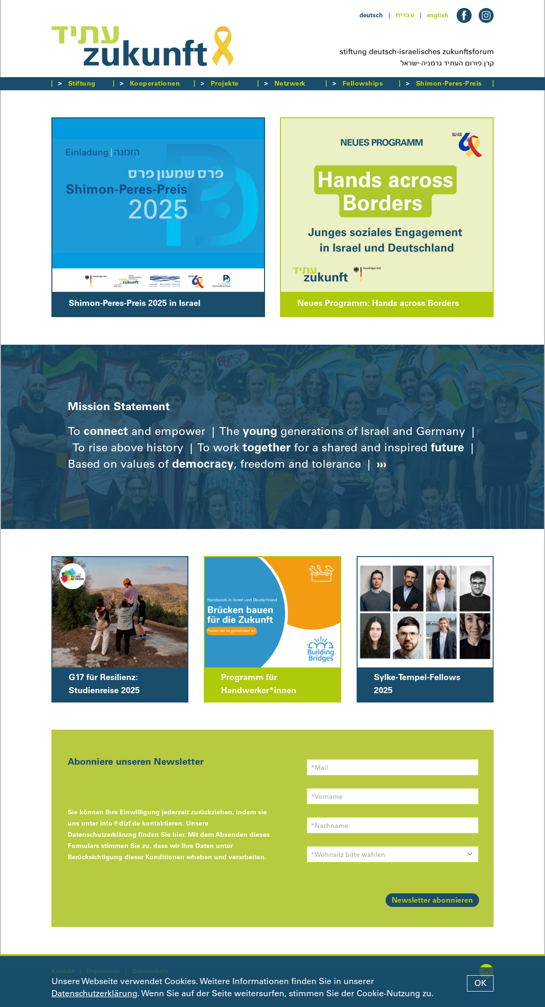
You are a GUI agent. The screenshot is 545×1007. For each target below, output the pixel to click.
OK (480, 983)
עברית (404, 15)
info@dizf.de (120, 823)
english (437, 15)
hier (178, 834)
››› (380, 463)
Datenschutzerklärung (94, 993)
